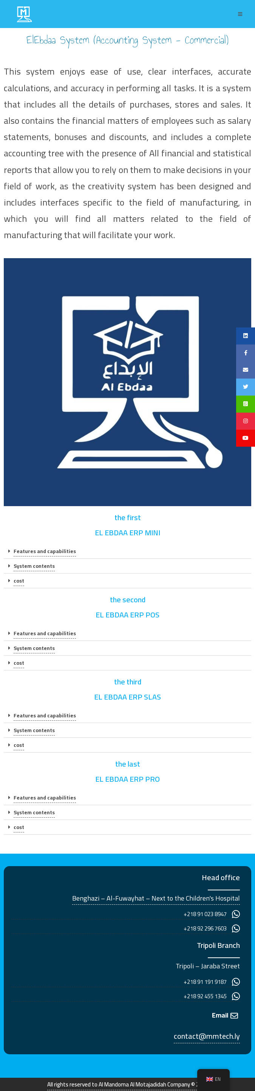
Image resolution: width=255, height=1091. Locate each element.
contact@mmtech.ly (207, 1036)
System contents (34, 566)
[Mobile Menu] (240, 14)
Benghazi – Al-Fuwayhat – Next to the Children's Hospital (156, 898)
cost (19, 581)
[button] (127, 551)
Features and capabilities (45, 551)
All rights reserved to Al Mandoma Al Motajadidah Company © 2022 (127, 1084)
